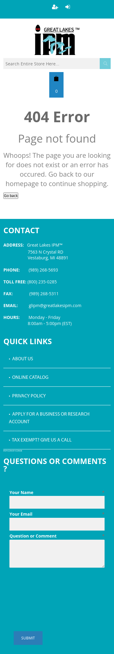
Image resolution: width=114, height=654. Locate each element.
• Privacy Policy (27, 396)
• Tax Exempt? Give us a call (40, 440)
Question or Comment (57, 536)
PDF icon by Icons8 (12, 451)
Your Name (57, 493)
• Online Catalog (28, 377)
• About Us (21, 359)
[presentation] (55, 585)
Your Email (57, 514)
